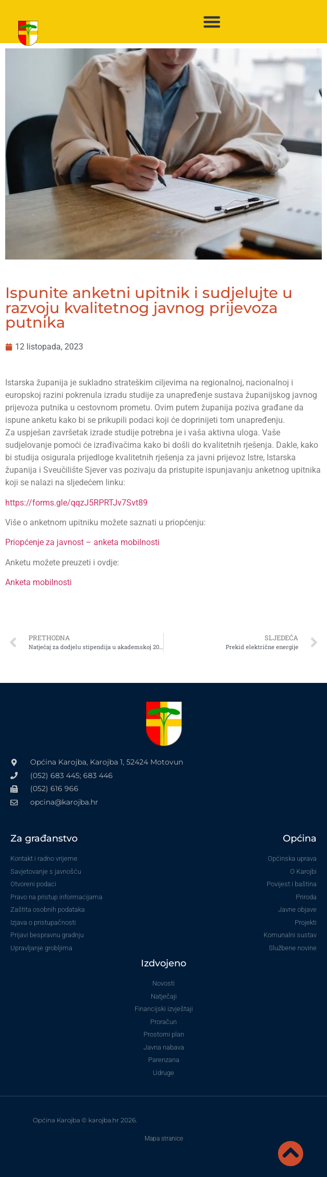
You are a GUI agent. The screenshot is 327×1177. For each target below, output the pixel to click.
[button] (212, 21)
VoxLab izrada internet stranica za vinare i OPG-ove (216, 1120)
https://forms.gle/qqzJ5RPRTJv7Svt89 (76, 503)
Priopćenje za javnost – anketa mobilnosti (82, 542)
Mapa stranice (164, 1138)
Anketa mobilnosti (38, 582)
